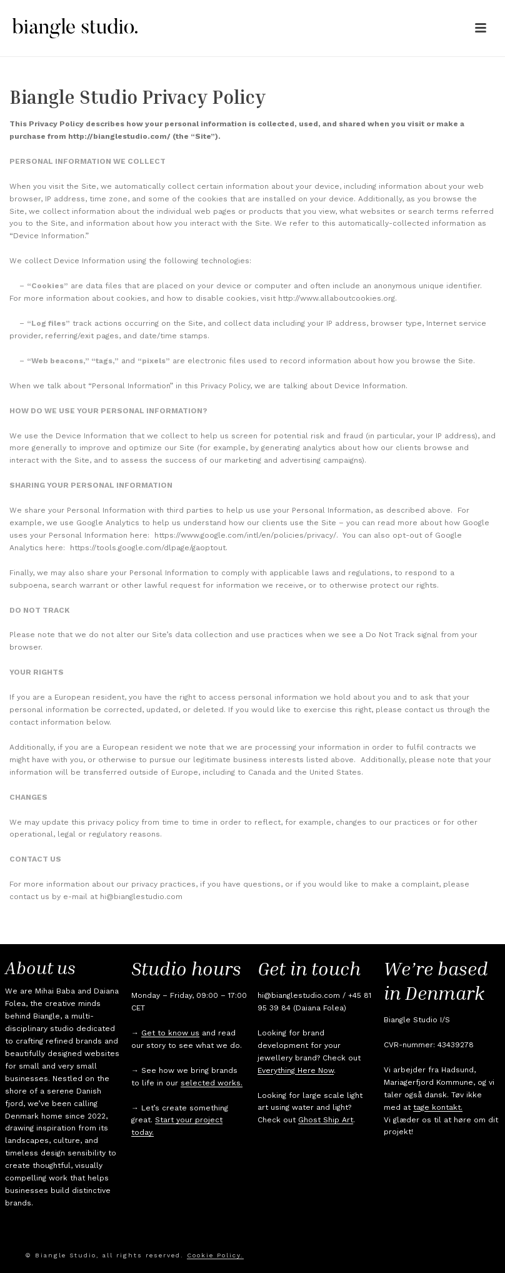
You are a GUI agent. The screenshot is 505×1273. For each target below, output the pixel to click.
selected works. (211, 1083)
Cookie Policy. (215, 1255)
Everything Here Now (296, 1070)
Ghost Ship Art (325, 1119)
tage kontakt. (437, 1107)
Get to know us (170, 1033)
